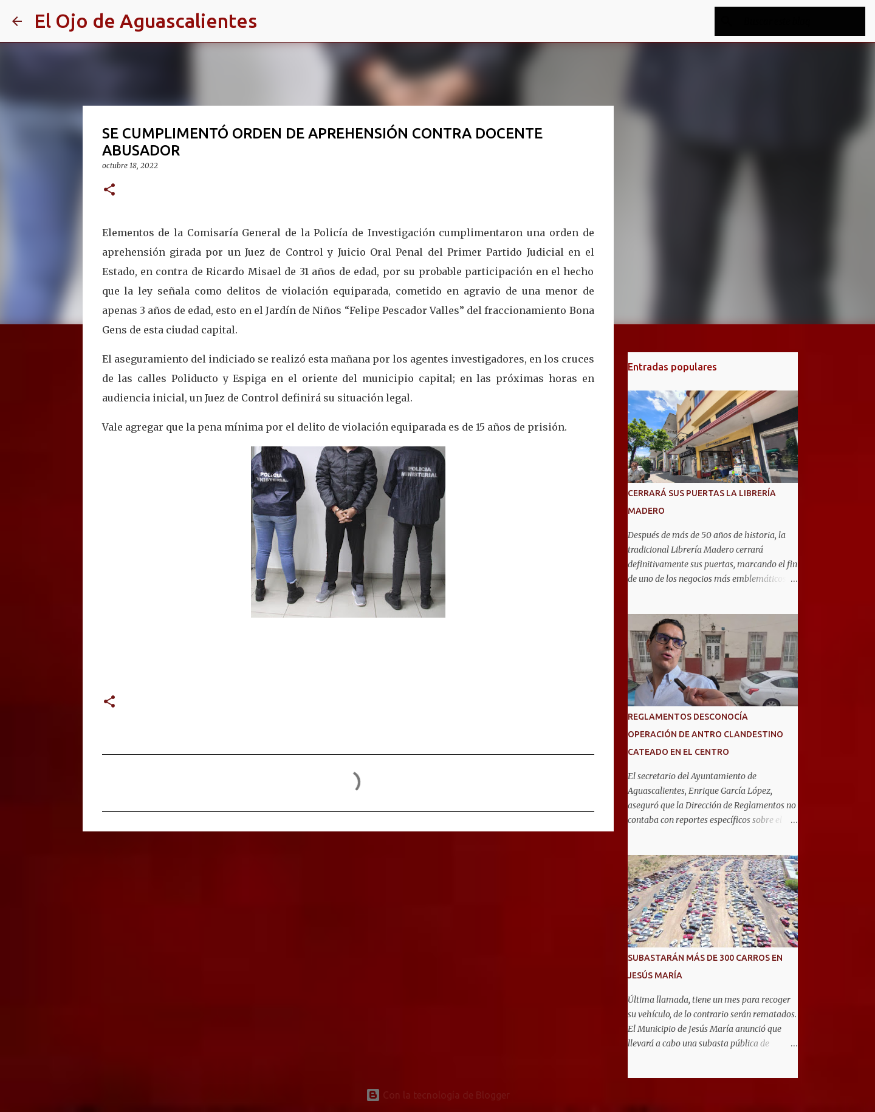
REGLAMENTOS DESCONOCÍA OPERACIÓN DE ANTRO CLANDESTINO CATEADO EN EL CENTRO (705, 734)
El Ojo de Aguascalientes (145, 21)
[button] (109, 190)
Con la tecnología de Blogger (438, 1095)
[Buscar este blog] (801, 21)
